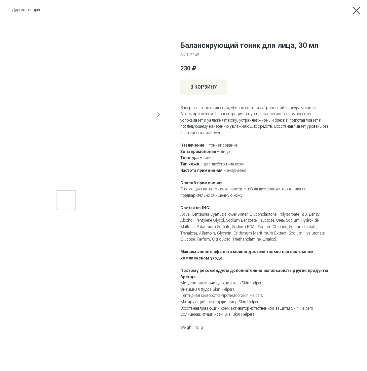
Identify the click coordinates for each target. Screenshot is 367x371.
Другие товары (26, 9)
